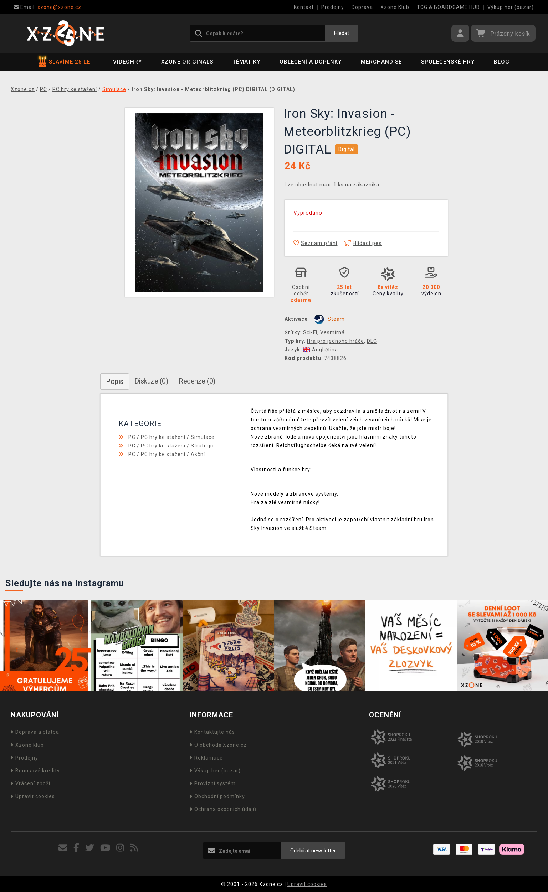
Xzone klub (27, 745)
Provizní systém (213, 783)
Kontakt (304, 7)
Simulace (203, 437)
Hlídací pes (363, 243)
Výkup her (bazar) (510, 7)
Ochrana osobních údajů (223, 809)
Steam (336, 319)
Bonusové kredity (35, 770)
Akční (198, 454)
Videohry (127, 62)
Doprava (362, 7)
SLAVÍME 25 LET (66, 61)
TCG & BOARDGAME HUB (448, 7)
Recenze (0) (197, 381)
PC (131, 437)
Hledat (341, 33)
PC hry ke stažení (163, 437)
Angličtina (320, 349)
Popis (114, 381)
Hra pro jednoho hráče (335, 341)
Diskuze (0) (151, 381)
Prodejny (332, 7)
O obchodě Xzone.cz (218, 745)
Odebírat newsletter (313, 850)
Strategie (203, 445)
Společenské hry (448, 62)
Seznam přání (315, 243)
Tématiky (246, 62)
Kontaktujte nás (212, 732)
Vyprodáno (307, 213)
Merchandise (381, 62)
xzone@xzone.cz (47, 7)
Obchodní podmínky (217, 796)
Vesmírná (332, 332)
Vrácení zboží (30, 783)
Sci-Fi (310, 332)
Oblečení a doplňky (311, 62)
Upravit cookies (33, 796)
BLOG (501, 62)
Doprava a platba (35, 732)
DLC (372, 341)
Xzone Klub (394, 7)
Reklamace (206, 758)
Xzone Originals (187, 62)
